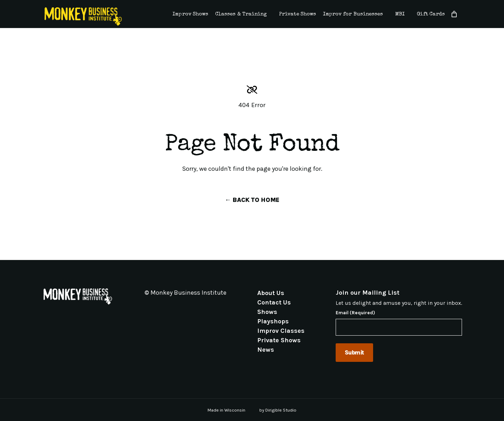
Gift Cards (431, 14)
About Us (270, 292)
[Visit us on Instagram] (164, 308)
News (265, 349)
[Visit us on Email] (147, 308)
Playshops (273, 321)
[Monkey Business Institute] (83, 16)
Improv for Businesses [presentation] (353, 14)
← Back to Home (252, 200)
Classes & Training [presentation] (241, 14)
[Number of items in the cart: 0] (454, 14)
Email (355, 313)
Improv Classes (280, 330)
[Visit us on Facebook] (156, 308)
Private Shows (297, 14)
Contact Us (274, 302)
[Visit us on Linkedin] (172, 308)
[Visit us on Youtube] (181, 308)
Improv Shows (190, 14)
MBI (400, 14)
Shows (267, 311)
